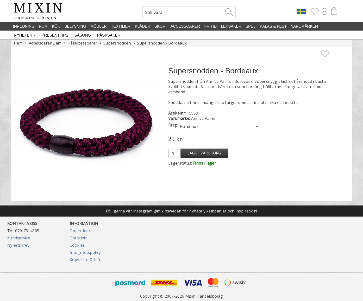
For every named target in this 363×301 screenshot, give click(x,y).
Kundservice (18, 238)
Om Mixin (79, 238)
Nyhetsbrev (18, 245)
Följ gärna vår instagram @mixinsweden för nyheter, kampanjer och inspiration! (181, 211)
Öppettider (80, 230)
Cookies (77, 245)
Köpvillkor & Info (86, 259)
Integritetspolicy (85, 252)
